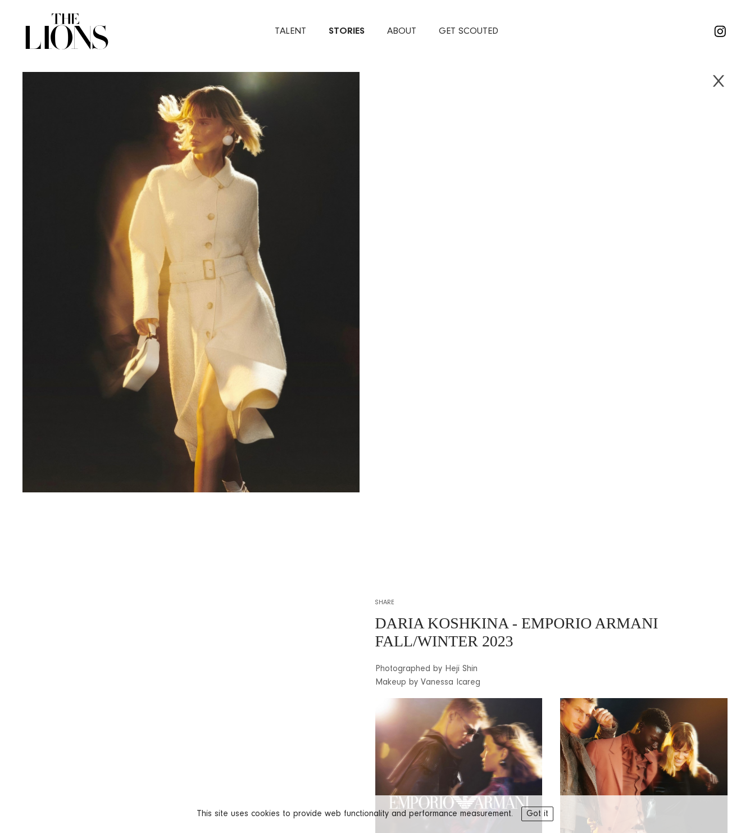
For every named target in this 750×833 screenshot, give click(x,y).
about (401, 31)
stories (347, 31)
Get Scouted (468, 31)
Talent (290, 31)
